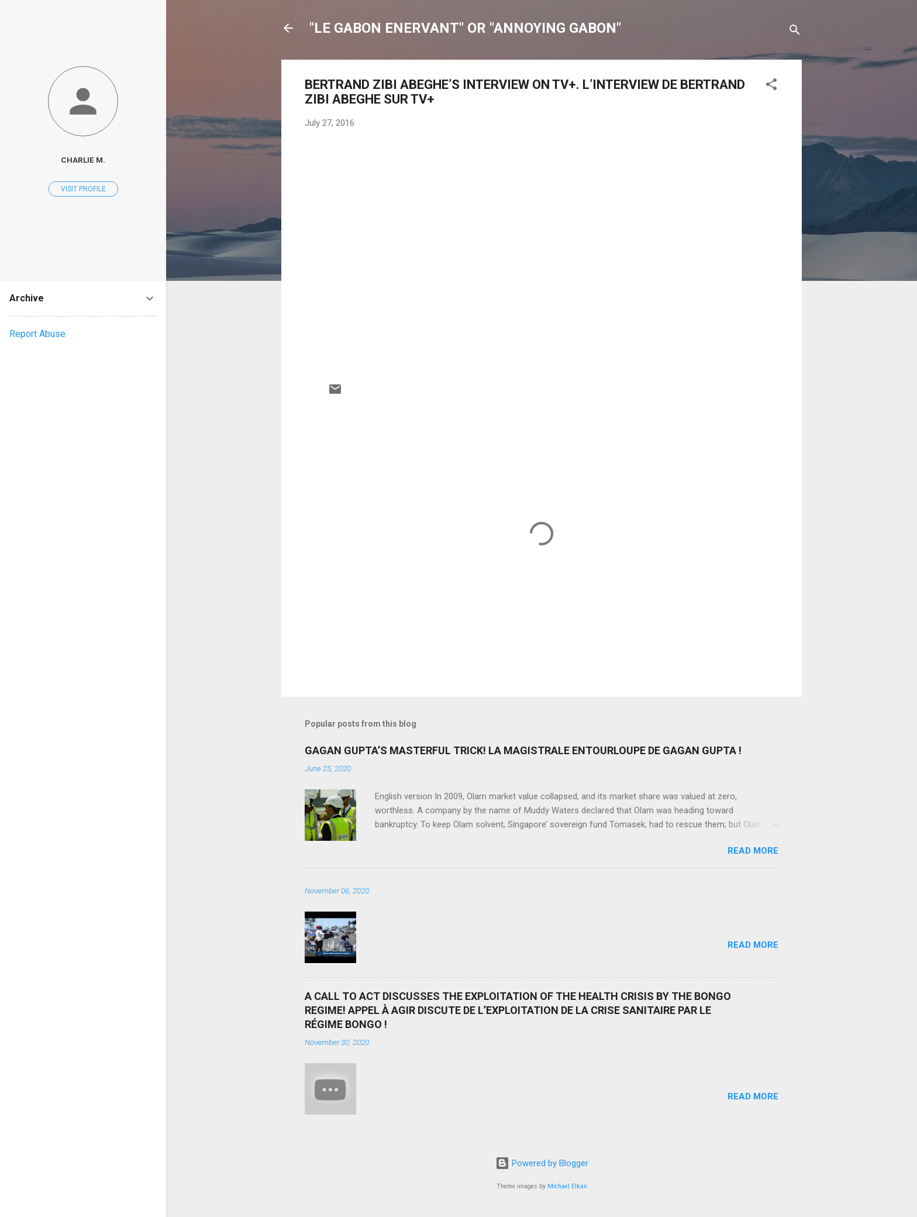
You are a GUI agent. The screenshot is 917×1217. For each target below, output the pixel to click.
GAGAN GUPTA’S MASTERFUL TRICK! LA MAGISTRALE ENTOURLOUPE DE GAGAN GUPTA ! (523, 750)
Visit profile (83, 189)
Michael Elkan (567, 1186)
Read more (753, 850)
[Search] (795, 32)
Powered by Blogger (541, 1163)
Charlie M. (83, 159)
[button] (771, 86)
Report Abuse (37, 333)
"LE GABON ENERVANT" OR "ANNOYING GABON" (465, 28)
